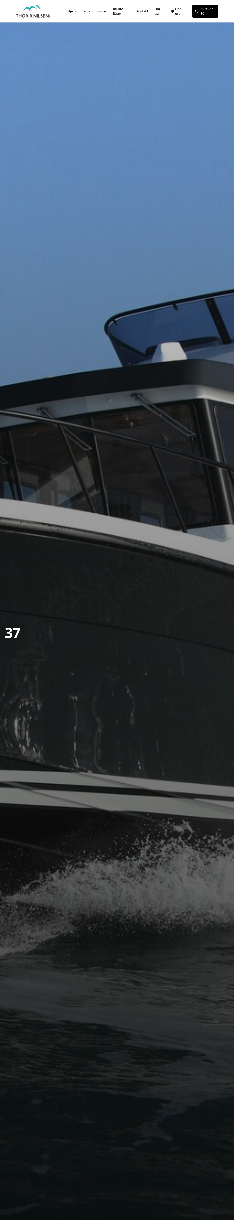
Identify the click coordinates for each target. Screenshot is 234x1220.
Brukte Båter (118, 11)
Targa (86, 11)
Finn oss (176, 11)
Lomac (101, 11)
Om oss (157, 11)
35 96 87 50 (204, 11)
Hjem (72, 11)
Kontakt (142, 11)
